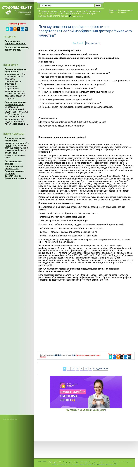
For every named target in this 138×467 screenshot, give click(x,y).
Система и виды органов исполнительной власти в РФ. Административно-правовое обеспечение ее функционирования (15, 169)
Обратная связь (113, 11)
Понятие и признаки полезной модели (15, 103)
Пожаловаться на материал (125, 11)
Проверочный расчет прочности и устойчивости (16, 71)
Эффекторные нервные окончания (15, 42)
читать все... (78, 16)
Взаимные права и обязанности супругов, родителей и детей (17, 142)
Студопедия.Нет (54, 462)
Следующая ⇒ (93, 43)
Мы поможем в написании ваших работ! (86, 410)
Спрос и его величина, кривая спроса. (17, 48)
